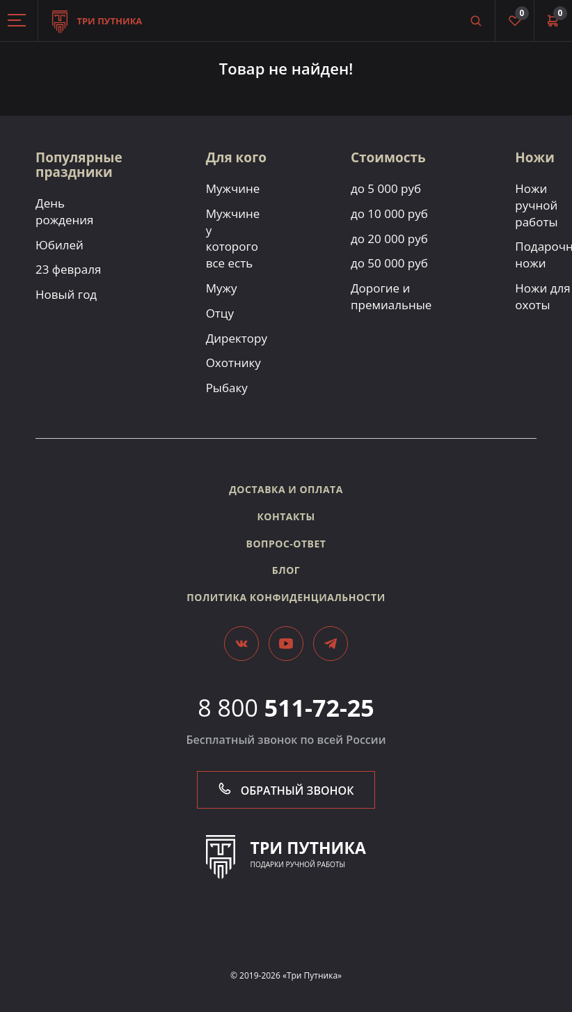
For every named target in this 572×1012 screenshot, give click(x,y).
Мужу (221, 288)
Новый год (66, 294)
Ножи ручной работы (536, 205)
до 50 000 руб (389, 263)
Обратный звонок (286, 790)
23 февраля (68, 269)
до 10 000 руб (389, 213)
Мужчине (233, 188)
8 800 (286, 708)
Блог (286, 570)
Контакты (286, 516)
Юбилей (59, 245)
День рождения (64, 211)
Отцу (220, 313)
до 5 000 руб (386, 188)
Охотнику (233, 363)
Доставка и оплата (286, 489)
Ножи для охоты (542, 296)
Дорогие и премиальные (391, 296)
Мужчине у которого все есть (233, 238)
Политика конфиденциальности (285, 597)
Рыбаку (227, 388)
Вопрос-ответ (286, 543)
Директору (236, 338)
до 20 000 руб (389, 239)
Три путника (97, 13)
